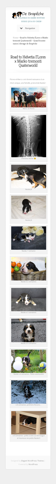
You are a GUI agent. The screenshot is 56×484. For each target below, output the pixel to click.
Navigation (27, 28)
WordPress (33, 464)
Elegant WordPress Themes (32, 461)
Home (15, 37)
